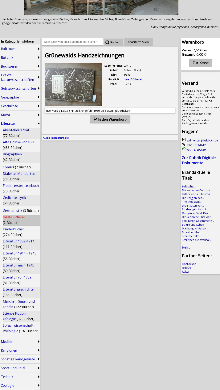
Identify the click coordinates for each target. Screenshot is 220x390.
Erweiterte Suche (138, 42)
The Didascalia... (192, 201)
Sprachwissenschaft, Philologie (21, 328)
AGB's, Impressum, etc (55, 138)
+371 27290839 (194, 149)
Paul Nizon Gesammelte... (198, 221)
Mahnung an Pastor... (195, 228)
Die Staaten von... (193, 205)
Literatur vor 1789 (17, 280)
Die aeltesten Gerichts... (197, 190)
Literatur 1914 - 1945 (19, 256)
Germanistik (21, 210)
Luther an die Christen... (197, 194)
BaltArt (186, 268)
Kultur (185, 271)
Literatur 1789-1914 (18, 244)
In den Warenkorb (110, 119)
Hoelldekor (189, 264)
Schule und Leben (193, 224)
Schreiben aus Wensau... (197, 240)
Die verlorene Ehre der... (197, 217)
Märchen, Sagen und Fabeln (19, 304)
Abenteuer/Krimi (16, 133)
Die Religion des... (193, 198)
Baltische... (188, 186)
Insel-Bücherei (14, 220)
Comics (17, 167)
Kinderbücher (13, 232)
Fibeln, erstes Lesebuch (21, 188)
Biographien (12, 157)
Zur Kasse (201, 63)
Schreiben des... (191, 236)
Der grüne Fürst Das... (196, 213)
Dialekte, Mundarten (19, 176)
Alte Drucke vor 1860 (19, 145)
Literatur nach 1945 (18, 268)
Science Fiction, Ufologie (18, 316)
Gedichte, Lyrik (14, 200)
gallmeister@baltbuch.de (200, 140)
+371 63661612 (194, 145)
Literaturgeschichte (18, 292)
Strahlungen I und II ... (195, 209)
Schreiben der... (191, 232)
